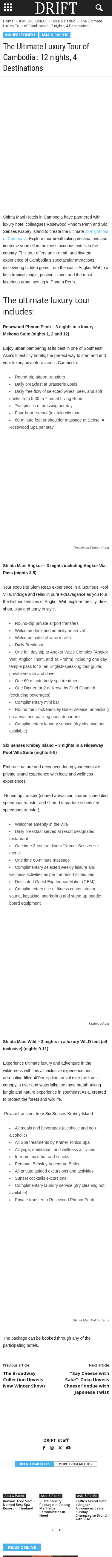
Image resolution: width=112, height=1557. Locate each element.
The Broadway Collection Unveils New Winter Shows (24, 1228)
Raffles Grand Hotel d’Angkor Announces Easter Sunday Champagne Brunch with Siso (92, 1358)
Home (8, 21)
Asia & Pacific (64, 21)
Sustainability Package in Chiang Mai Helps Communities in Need (54, 1356)
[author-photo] (56, 1268)
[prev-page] (53, 1379)
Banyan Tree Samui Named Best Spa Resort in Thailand (19, 1353)
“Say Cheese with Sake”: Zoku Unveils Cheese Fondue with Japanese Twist (86, 1231)
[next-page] (59, 1379)
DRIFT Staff (56, 1289)
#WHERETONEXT (33, 21)
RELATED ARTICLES (35, 1312)
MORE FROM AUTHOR (76, 1312)
